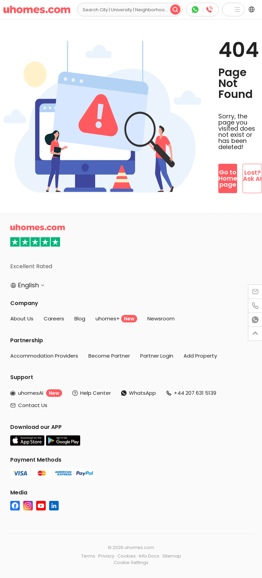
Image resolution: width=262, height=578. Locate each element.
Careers (54, 318)
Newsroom (161, 318)
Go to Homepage (227, 178)
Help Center (95, 392)
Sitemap (171, 556)
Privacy (106, 556)
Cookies (126, 556)
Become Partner (109, 355)
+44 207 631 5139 (195, 392)
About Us (21, 318)
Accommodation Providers (44, 355)
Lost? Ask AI (252, 175)
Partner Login (156, 355)
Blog (79, 318)
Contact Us (32, 405)
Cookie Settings (131, 562)
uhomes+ (116, 318)
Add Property (200, 355)
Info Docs (149, 556)
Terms (88, 556)
